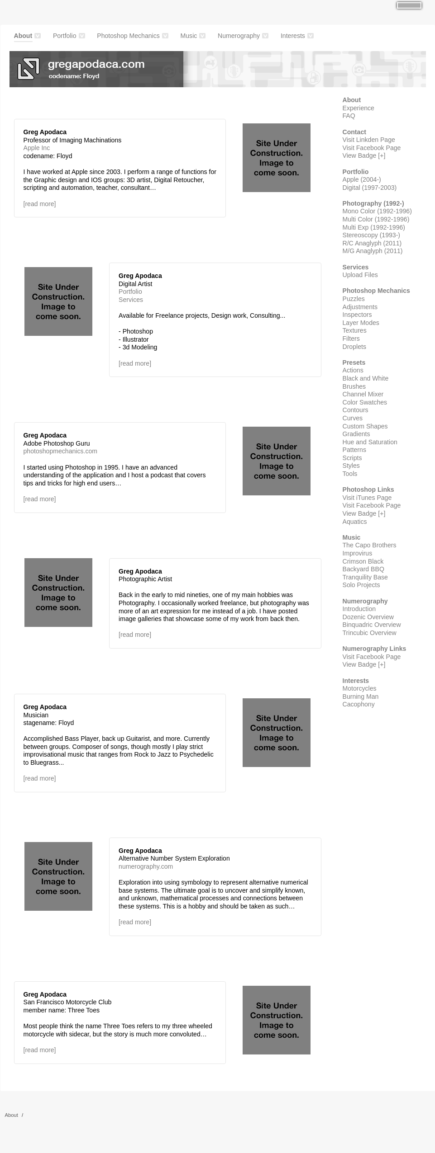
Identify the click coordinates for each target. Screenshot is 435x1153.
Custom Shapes (365, 426)
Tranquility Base (365, 577)
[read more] (40, 203)
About (23, 37)
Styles (351, 465)
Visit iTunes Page (367, 497)
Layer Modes (361, 322)
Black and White (366, 378)
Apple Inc (37, 147)
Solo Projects (361, 584)
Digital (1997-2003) (370, 187)
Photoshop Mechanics (128, 35)
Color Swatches (365, 402)
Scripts (352, 457)
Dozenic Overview (368, 617)
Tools (350, 473)
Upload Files (360, 274)
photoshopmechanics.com (61, 451)
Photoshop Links (368, 489)
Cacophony (359, 704)
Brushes (354, 386)
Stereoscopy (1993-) (372, 235)
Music (189, 35)
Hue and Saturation (370, 442)
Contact (354, 132)
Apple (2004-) (362, 179)
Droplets (354, 346)
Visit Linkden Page (369, 139)
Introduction (359, 608)
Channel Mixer (363, 394)
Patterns (354, 449)
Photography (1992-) (373, 203)
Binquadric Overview (372, 624)
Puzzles (354, 298)
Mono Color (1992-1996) (377, 211)
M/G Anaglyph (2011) (373, 250)
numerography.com (146, 866)
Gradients (356, 434)
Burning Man (361, 696)
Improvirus (358, 553)
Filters (351, 338)
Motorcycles (360, 688)
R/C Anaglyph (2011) (372, 243)
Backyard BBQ (363, 569)
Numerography (239, 35)
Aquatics (355, 521)
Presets (354, 362)
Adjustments (360, 307)
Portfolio (64, 35)
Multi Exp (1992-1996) (374, 227)
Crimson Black (363, 561)
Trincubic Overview (370, 632)
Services (131, 299)
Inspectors (357, 314)
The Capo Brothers (370, 545)
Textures (355, 330)
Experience (358, 108)
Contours (355, 410)
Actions (353, 370)
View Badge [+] (364, 155)
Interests (293, 35)
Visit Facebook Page (372, 147)
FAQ (349, 115)
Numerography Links (374, 648)
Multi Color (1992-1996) (376, 219)
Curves (353, 418)
